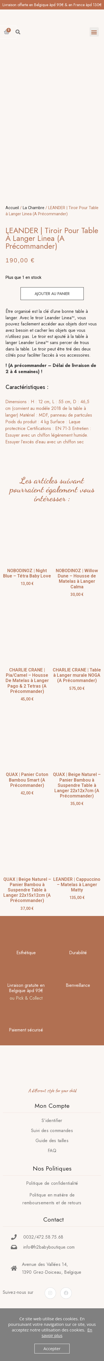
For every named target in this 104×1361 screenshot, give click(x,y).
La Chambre (33, 226)
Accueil (12, 226)
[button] (94, 32)
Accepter (52, 1348)
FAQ (52, 1169)
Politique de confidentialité (52, 1202)
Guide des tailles (52, 1159)
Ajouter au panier (52, 312)
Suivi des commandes (52, 1149)
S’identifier (52, 1139)
